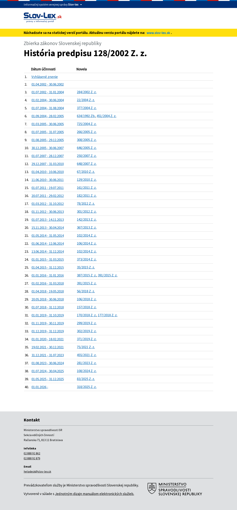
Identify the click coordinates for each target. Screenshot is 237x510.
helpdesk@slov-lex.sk (37, 471)
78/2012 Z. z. (86, 203)
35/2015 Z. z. (86, 267)
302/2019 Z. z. (86, 331)
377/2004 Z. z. (86, 108)
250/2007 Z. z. (86, 155)
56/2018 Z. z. (86, 291)
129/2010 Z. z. (86, 179)
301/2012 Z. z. (86, 211)
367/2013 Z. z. (86, 227)
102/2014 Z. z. (86, 235)
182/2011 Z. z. (86, 195)
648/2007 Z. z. (86, 163)
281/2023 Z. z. (86, 363)
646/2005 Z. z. (86, 147)
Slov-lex (73, 4)
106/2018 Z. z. (86, 299)
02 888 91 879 (32, 458)
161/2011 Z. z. (86, 187)
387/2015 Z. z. (86, 275)
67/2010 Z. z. (86, 171)
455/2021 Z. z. (86, 355)
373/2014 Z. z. (86, 259)
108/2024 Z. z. (86, 371)
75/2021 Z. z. (86, 347)
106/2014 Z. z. (86, 243)
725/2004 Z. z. (86, 124)
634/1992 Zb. (86, 116)
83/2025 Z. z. (86, 379)
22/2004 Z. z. (86, 100)
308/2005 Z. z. (86, 140)
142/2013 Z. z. (86, 219)
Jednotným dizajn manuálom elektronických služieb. (94, 493)
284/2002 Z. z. (86, 92)
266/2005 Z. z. (86, 132)
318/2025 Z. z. (86, 387)
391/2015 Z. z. (107, 275)
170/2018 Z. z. (86, 315)
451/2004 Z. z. (106, 116)
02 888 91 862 (32, 453)
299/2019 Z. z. (86, 323)
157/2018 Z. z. (86, 307)
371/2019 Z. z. (86, 339)
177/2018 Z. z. (107, 315)
